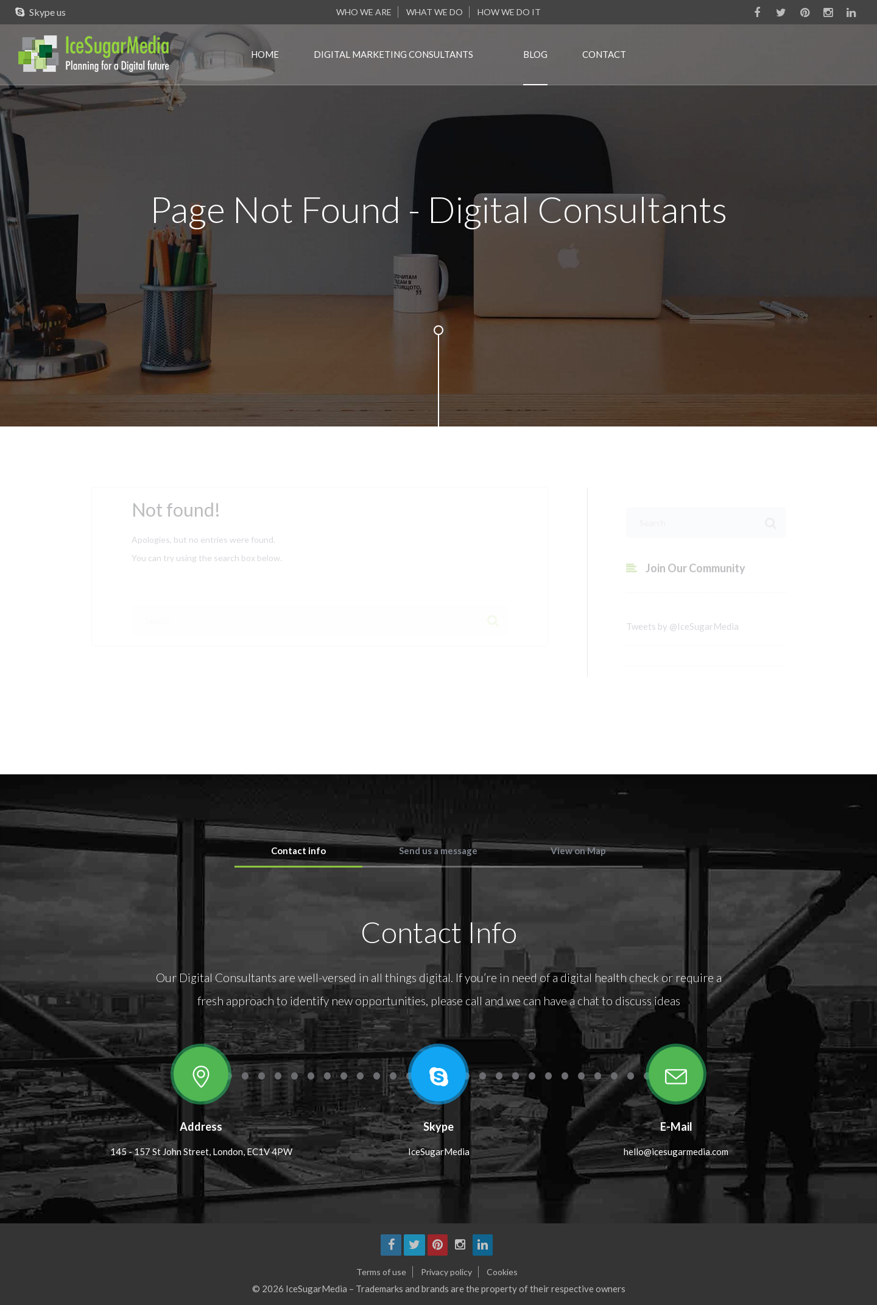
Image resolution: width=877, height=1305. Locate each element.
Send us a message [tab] (438, 850)
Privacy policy (446, 1272)
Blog (535, 54)
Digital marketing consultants (393, 54)
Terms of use (381, 1272)
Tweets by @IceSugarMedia (682, 633)
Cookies (502, 1272)
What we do (434, 12)
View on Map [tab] (578, 850)
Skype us (37, 12)
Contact (604, 54)
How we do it (509, 12)
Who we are (364, 12)
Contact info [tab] (298, 850)
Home (265, 54)
